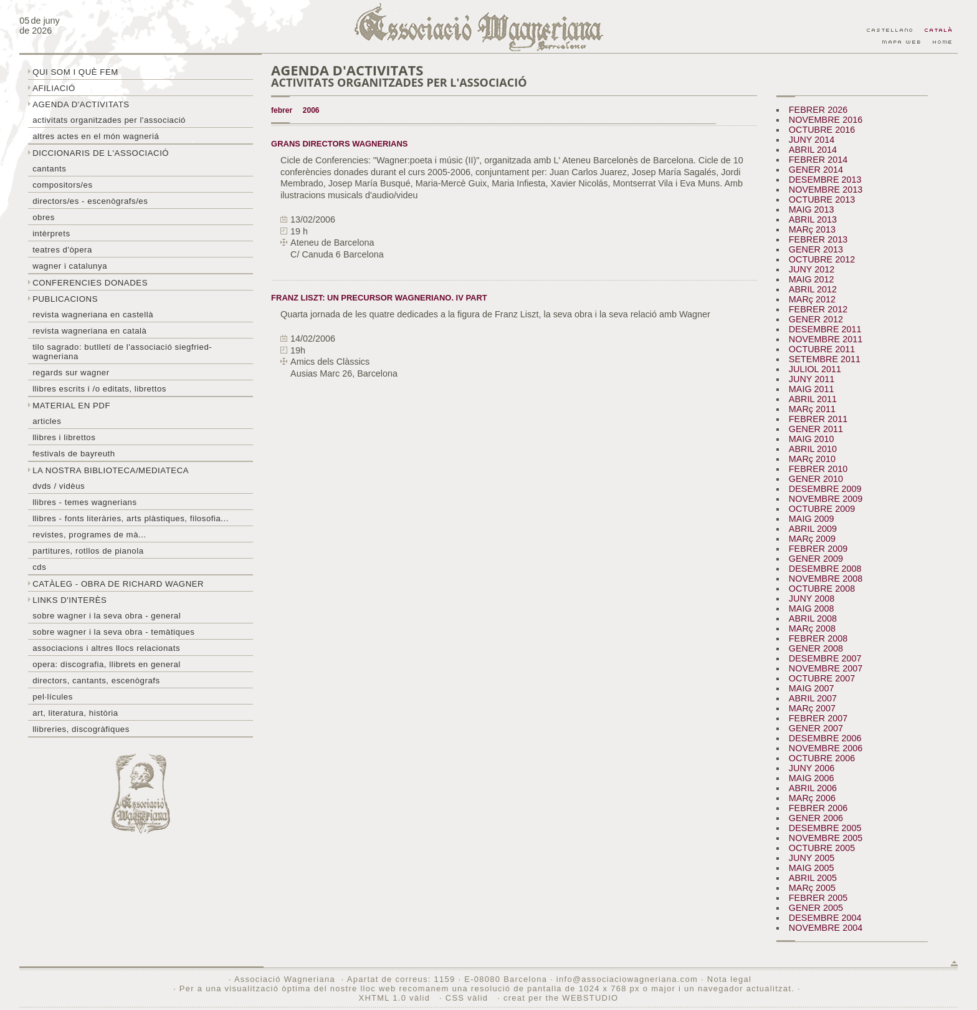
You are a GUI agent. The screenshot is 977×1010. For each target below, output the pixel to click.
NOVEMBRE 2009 (825, 499)
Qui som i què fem (75, 72)
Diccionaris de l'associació (100, 153)
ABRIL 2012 (813, 289)
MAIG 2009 (811, 519)
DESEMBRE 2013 (825, 180)
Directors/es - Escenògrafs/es (90, 201)
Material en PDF (71, 405)
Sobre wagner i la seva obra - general (106, 615)
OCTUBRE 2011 (822, 349)
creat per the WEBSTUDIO (561, 998)
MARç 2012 (812, 299)
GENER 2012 (816, 319)
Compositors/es (62, 185)
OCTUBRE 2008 (822, 589)
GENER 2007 (816, 728)
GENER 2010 (816, 479)
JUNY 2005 (811, 858)
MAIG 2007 (811, 688)
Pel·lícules (52, 696)
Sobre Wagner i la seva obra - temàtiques (113, 632)
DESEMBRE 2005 (825, 828)
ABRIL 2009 (813, 529)
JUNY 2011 (811, 379)
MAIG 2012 (811, 279)
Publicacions (65, 299)
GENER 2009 (816, 559)
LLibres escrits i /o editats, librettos (99, 388)
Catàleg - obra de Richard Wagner (118, 584)
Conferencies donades (90, 282)
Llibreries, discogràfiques (81, 729)
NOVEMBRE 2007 (825, 668)
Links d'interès (69, 600)
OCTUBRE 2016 (822, 130)
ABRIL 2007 (813, 698)
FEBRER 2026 (818, 110)
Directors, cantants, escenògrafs (96, 680)
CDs (39, 567)
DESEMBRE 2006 (825, 738)
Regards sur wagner (71, 372)
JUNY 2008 (811, 599)
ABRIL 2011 (813, 399)
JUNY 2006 (811, 768)
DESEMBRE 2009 (825, 489)
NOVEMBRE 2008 (825, 579)
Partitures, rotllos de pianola (87, 551)
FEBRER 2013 (818, 239)
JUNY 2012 (811, 269)
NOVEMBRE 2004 (825, 928)
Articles (46, 421)
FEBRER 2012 (818, 309)
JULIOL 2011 (815, 369)
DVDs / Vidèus (58, 486)
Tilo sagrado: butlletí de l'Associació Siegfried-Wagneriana (122, 351)
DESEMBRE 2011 (825, 329)
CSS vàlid (468, 998)
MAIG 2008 (811, 608)
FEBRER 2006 (818, 808)
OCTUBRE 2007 (822, 678)
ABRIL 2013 (813, 219)
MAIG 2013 (811, 209)
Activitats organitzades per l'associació (109, 120)
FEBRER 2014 (818, 160)
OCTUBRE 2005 (822, 848)
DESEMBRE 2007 (825, 658)
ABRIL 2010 (813, 449)
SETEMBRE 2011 (824, 359)
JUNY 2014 (811, 140)
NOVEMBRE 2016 (825, 120)
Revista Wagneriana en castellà (92, 314)
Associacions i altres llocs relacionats (106, 648)
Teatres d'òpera (62, 249)
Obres (43, 217)
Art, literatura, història (75, 713)
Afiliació (53, 88)
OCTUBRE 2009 (822, 509)
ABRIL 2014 (813, 150)
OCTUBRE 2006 (822, 758)
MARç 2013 (812, 229)
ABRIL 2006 (813, 788)
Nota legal (729, 979)
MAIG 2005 (811, 868)
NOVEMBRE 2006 (825, 748)
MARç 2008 (812, 628)
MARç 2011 (812, 409)
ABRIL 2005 (813, 878)
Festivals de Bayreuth (73, 453)
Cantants (49, 168)
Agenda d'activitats (81, 104)
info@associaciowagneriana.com (627, 979)
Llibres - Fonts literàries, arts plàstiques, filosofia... (130, 518)
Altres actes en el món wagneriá (95, 136)
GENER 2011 (816, 429)
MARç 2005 (812, 888)
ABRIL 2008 (813, 618)
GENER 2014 (816, 170)
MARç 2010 (812, 459)
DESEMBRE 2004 (825, 918)
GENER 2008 (816, 648)
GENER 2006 (816, 818)
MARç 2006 (812, 798)
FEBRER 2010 (818, 469)
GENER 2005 (816, 908)
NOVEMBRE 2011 (825, 339)
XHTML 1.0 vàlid (395, 998)
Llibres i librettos (63, 437)
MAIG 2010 (811, 439)
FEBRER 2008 (818, 638)
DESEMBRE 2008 (825, 569)
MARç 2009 (812, 539)
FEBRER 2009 (818, 549)
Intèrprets (51, 233)
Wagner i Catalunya (69, 266)
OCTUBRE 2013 (822, 199)
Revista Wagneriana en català (89, 330)
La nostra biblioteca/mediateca (110, 470)
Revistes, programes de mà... (89, 534)
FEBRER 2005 (818, 898)
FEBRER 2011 (818, 419)
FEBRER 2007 (818, 718)
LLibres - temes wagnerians (84, 502)
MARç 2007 (812, 708)
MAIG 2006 (811, 778)
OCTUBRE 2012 (822, 259)
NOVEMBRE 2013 (825, 190)
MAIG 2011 (811, 389)
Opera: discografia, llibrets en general (106, 664)
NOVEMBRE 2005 (825, 838)
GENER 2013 (816, 249)
